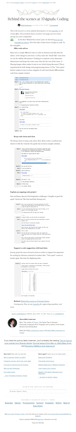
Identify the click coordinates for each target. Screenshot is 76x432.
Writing (59, 403)
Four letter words (9, 372)
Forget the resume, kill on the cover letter (17, 361)
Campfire (54, 31)
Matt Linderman (26, 25)
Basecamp (46, 3)
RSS (55, 419)
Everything (38, 406)
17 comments (54, 25)
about (34, 3)
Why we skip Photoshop (12, 368)
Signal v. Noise (19, 3)
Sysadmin (49, 403)
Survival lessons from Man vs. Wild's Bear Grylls (52, 343)
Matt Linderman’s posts (35, 331)
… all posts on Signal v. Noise (47, 377)
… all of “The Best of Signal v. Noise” (16, 376)
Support (39, 403)
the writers (11, 414)
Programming (29, 403)
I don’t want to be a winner (47, 368)
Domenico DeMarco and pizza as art (40, 346)
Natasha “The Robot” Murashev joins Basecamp (50, 373)
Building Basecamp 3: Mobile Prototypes (51, 365)
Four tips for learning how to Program (16, 365)
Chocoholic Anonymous (46, 361)
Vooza (36, 322)
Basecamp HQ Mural (45, 357)
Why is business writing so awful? (15, 357)
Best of (66, 403)
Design (18, 403)
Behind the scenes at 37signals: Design (35, 301)
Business (9, 403)
